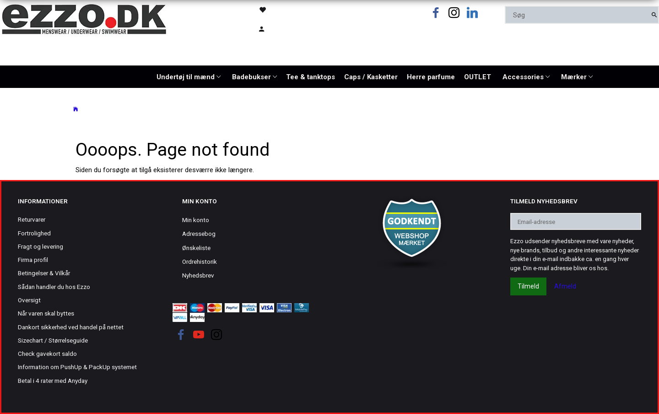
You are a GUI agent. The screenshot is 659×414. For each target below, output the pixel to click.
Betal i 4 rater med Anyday (52, 380)
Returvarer (31, 219)
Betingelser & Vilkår (44, 273)
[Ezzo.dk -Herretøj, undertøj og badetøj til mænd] (84, 18)
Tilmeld (528, 286)
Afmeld (565, 286)
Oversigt (29, 300)
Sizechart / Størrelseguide (53, 340)
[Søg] (654, 15)
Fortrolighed (34, 233)
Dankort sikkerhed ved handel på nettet (71, 327)
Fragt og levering (40, 246)
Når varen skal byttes (46, 313)
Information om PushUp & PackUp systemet (77, 366)
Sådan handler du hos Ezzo (54, 286)
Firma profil (33, 259)
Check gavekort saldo (47, 353)
